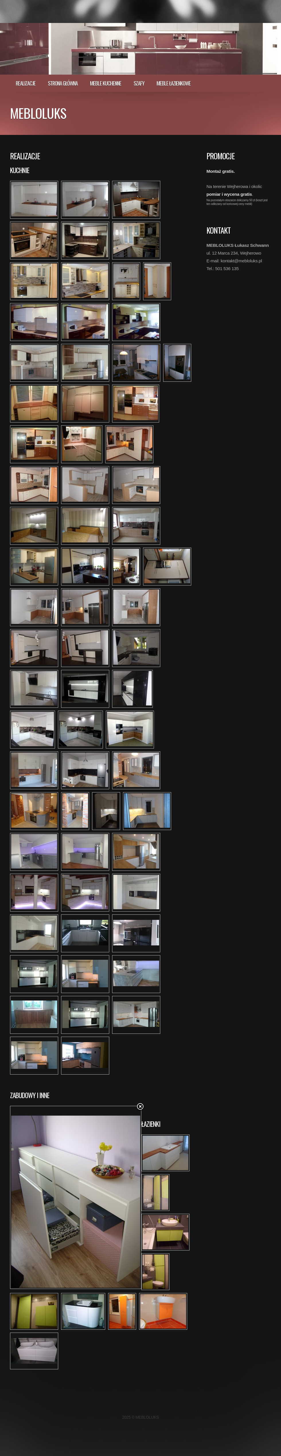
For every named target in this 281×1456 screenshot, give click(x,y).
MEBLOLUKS (38, 113)
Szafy (139, 83)
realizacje (26, 83)
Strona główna (63, 83)
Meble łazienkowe (174, 83)
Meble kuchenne (105, 83)
